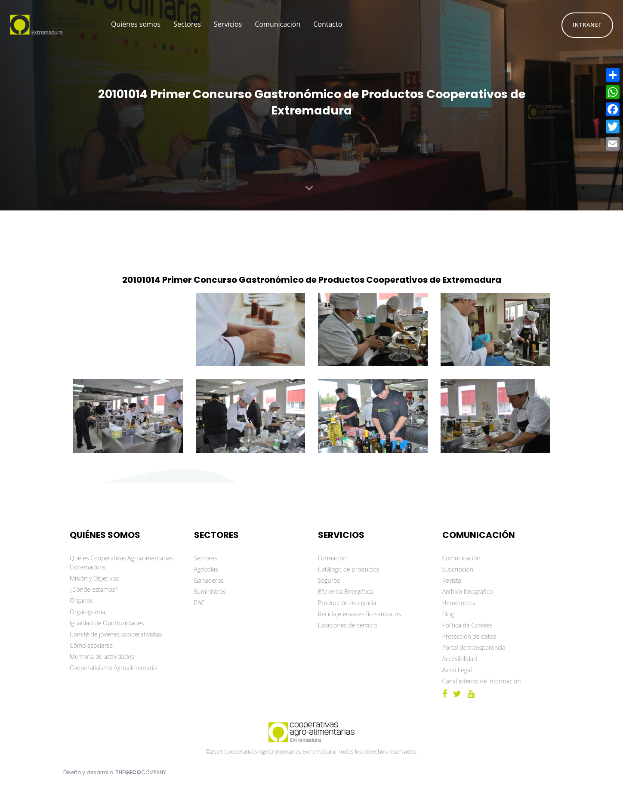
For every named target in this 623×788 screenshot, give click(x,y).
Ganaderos (209, 580)
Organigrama (87, 612)
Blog (448, 614)
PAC (199, 603)
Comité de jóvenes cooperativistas (116, 634)
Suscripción (457, 569)
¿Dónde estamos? (93, 589)
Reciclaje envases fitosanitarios (359, 614)
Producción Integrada (347, 603)
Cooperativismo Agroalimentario (113, 668)
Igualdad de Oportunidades (107, 623)
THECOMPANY (141, 772)
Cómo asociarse (91, 645)
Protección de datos (469, 636)
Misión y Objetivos (94, 578)
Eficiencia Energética (345, 591)
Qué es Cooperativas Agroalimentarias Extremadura (121, 562)
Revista (451, 580)
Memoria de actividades (102, 656)
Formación (332, 558)
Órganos (81, 600)
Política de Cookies (467, 625)
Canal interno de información (481, 681)
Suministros (210, 591)
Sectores (206, 558)
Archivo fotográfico (467, 591)
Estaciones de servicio (347, 625)
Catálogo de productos (348, 569)
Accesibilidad (459, 659)
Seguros (329, 580)
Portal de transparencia (474, 647)
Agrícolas (206, 569)
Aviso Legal (457, 670)
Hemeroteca (459, 603)
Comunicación (461, 558)
